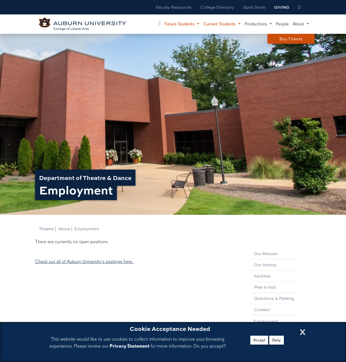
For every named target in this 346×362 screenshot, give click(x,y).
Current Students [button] (220, 24)
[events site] (299, 7)
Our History (265, 265)
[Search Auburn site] (310, 7)
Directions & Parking (274, 298)
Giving (281, 7)
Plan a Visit (265, 287)
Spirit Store (254, 7)
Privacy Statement (129, 346)
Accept (259, 340)
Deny (276, 340)
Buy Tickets (291, 39)
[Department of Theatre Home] (160, 24)
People (282, 24)
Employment (266, 321)
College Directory (217, 7)
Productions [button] (256, 24)
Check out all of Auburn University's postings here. (84, 262)
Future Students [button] (180, 24)
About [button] (299, 24)
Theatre (46, 228)
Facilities (262, 276)
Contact (262, 309)
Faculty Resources (174, 7)
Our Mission (266, 253)
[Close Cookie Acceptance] (303, 330)
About (64, 228)
